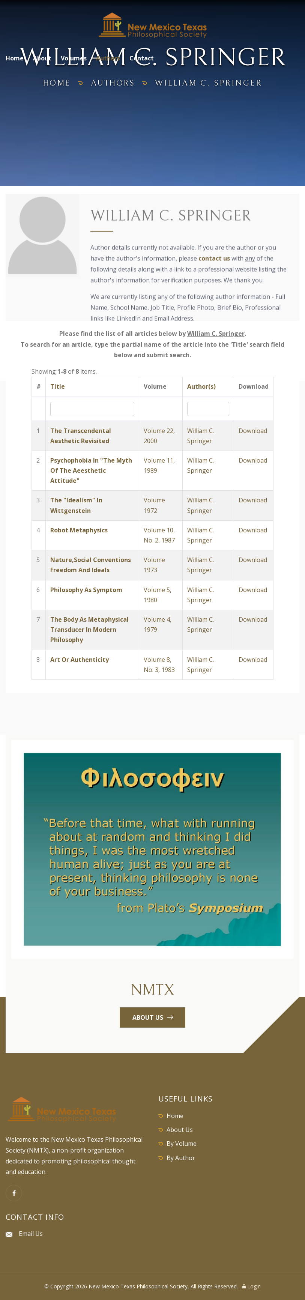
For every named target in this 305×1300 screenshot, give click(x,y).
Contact (141, 58)
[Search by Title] (92, 409)
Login (251, 1286)
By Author (181, 1158)
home (55, 83)
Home (15, 58)
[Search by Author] (208, 409)
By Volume (182, 1143)
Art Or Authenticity (79, 659)
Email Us (31, 1233)
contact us (214, 259)
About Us (180, 1130)
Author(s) (201, 386)
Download (253, 431)
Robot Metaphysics (79, 530)
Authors (108, 58)
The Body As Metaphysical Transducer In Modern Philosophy (89, 629)
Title (57, 386)
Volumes (74, 58)
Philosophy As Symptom (86, 590)
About (42, 58)
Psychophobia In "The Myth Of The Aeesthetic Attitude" (91, 470)
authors (113, 83)
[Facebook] (14, 1193)
